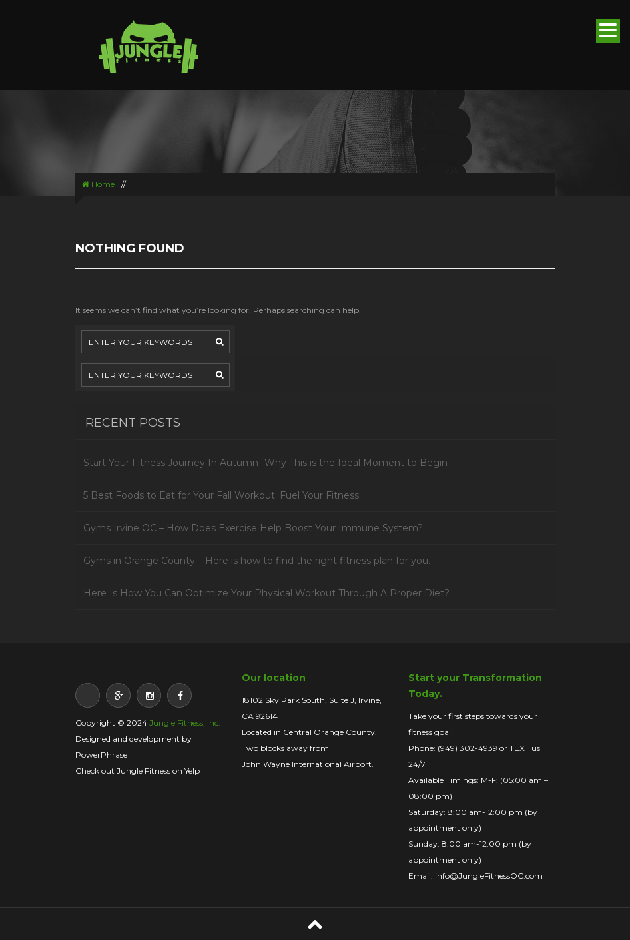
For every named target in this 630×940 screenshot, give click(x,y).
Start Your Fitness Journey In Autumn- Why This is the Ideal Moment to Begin (265, 463)
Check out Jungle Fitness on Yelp (137, 771)
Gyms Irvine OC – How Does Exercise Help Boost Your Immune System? (253, 528)
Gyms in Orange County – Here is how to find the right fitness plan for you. (256, 561)
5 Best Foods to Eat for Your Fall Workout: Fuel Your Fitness (221, 495)
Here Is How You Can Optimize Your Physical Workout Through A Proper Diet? (266, 593)
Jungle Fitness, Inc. (184, 723)
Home (98, 184)
